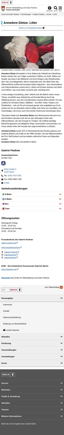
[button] (32, 194)
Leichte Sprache (11, 330)
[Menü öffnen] (60, 9)
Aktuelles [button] (5, 337)
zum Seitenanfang (52, 287)
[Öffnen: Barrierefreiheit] (49, 9)
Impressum (7, 305)
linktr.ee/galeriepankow (10, 248)
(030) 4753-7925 (14, 176)
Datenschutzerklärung (12, 317)
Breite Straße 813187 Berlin (10, 170)
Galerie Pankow (39, 14)
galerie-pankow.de (8, 243)
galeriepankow (8, 255)
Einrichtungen (26, 14)
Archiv (49, 14)
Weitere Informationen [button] (11, 416)
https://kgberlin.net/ (9, 269)
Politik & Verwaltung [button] (10, 396)
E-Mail (6, 183)
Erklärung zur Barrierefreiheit (14, 324)
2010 (55, 14)
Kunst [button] (4, 363)
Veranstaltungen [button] (8, 350)
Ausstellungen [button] (8, 356)
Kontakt (6, 311)
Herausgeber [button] (7, 298)
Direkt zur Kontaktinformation (31, 28)
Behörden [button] (5, 390)
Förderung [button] (6, 343)
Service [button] (4, 383)
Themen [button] (5, 410)
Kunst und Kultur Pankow (10, 14)
